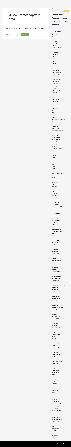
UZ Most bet (55, 408)
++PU (53, 36)
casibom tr (54, 197)
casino (53, 200)
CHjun (53, 224)
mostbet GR (55, 289)
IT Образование (56, 247)
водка (53, 424)
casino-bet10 (55, 211)
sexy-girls (54, 394)
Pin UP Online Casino (57, 361)
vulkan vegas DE (56, 417)
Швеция (54, 437)
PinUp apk (54, 368)
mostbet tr (54, 312)
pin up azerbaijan (56, 347)
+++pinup (54, 34)
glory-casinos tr (55, 242)
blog (53, 184)
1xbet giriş (54, 86)
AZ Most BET (55, 146)
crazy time (54, 227)
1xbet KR (54, 94)
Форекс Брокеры (56, 435)
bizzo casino (55, 182)
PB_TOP (54, 338)
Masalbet (54, 262)
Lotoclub (54, 258)
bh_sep (53, 177)
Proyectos (55, 2)
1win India (54, 50)
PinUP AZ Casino (56, 370)
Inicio (37, 2)
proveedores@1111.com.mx (45, 444)
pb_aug (54, 336)
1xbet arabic (55, 65)
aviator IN (54, 141)
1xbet (53, 61)
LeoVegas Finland (56, 253)
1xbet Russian (55, 106)
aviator (53, 132)
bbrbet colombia (56, 159)
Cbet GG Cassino (56, 220)
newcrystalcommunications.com (59, 329)
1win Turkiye (55, 54)
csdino (53, 233)
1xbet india (54, 88)
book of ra (54, 186)
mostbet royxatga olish (57, 307)
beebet (53, 164)
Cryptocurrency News (57, 231)
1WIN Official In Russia (57, 52)
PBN (53, 341)
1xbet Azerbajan (55, 70)
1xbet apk (54, 63)
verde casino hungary (57, 410)
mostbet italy (55, 294)
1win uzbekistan (55, 56)
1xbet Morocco (55, 99)
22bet (53, 112)
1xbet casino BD (56, 81)
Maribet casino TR (56, 260)
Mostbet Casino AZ (56, 282)
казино (53, 426)
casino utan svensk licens (58, 206)
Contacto (62, 2)
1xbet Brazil (54, 77)
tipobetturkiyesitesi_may (57, 406)
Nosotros (43, 2)
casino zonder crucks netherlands (60, 209)
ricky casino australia (57, 388)
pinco (53, 365)
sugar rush (54, 399)
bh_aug (53, 175)
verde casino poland (56, 412)
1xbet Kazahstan (56, 90)
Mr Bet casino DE (56, 323)
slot (53, 397)
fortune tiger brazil (56, 240)
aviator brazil (55, 135)
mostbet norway (56, 298)
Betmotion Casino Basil (57, 173)
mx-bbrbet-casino (56, 327)
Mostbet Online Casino (57, 300)
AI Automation (55, 126)
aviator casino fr (56, 139)
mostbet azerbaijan (56, 276)
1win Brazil (54, 45)
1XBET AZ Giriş (55, 68)
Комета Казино (55, 428)
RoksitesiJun (55, 390)
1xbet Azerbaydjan (56, 72)
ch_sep (53, 222)
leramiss (54, 256)
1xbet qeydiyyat (55, 101)
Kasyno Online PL (56, 249)
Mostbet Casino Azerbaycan (58, 285)
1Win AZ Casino (55, 41)
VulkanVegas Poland (57, 421)
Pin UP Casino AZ (56, 354)
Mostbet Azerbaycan (57, 278)
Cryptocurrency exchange (58, 229)
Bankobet (54, 155)
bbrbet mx (54, 162)
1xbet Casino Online (56, 83)
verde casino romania (57, 415)
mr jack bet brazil (56, 325)
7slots (53, 121)
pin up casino (55, 352)
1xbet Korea (54, 92)
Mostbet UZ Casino (56, 316)
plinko (53, 374)
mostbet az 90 (55, 269)
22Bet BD (54, 115)
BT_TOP (54, 191)
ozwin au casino (56, 334)
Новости (54, 430)
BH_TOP (54, 180)
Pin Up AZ (54, 345)
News (53, 332)
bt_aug (53, 188)
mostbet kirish (55, 296)
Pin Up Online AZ (56, 359)
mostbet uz (54, 314)
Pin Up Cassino (55, 356)
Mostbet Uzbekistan (57, 321)
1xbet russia (54, 103)
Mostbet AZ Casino (56, 271)
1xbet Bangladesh (56, 74)
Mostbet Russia (55, 309)
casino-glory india (56, 213)
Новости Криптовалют (57, 432)
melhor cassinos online (57, 265)
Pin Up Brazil (55, 350)
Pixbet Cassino (55, 372)
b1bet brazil (54, 153)
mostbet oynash (56, 303)
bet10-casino (55, 171)
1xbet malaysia (55, 97)
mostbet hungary (56, 291)
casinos (54, 215)
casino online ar (55, 204)
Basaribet (54, 157)
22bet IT (54, 117)
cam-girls (54, 195)
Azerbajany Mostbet (57, 148)
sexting (53, 392)
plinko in (54, 377)
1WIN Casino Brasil (56, 47)
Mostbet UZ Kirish (56, 318)
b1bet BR (54, 150)
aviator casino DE (56, 137)
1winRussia (54, 59)
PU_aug (54, 379)
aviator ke (54, 144)
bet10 (53, 166)
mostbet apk (55, 267)
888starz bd (55, 124)
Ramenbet (54, 383)
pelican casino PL (56, 343)
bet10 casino (55, 168)
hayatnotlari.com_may (57, 244)
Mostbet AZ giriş (56, 274)
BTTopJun (54, 193)
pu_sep (53, 381)
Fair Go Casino (55, 235)
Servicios (49, 2)
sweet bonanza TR (56, 403)
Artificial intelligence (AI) (57, 130)
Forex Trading (55, 238)
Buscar (53, 8)
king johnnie (55, 251)
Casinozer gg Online (56, 218)
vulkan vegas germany (57, 419)
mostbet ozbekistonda (57, 305)
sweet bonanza (55, 401)
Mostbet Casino (55, 280)
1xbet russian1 (55, 108)
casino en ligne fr (56, 202)
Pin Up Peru (55, 363)
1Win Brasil (54, 43)
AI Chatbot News (56, 128)
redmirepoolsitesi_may (57, 385)
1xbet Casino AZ (56, 79)
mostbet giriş (55, 287)
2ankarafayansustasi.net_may (59, 119)
